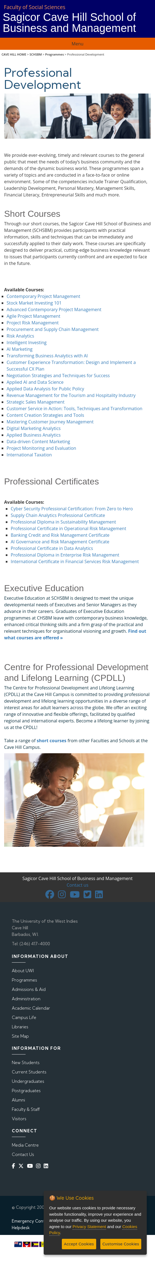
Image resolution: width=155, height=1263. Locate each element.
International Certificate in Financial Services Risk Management (75, 561)
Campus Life (24, 1017)
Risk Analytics (20, 336)
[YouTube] (31, 1166)
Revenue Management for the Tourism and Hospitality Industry (71, 395)
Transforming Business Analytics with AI (47, 356)
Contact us (77, 885)
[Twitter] (22, 1166)
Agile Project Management (33, 316)
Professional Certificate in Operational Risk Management (68, 528)
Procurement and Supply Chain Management (53, 329)
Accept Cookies (79, 1243)
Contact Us (23, 1154)
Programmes (54, 54)
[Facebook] (14, 1166)
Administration (26, 998)
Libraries (20, 1026)
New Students (26, 1062)
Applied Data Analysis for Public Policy (45, 389)
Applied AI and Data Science (35, 382)
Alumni (18, 1100)
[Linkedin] (47, 1166)
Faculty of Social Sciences (34, 7)
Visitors (19, 1118)
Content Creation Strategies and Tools (45, 415)
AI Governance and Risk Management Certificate (60, 542)
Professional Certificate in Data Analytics (52, 548)
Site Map (20, 1036)
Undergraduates (28, 1081)
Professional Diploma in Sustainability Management (63, 522)
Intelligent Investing (27, 342)
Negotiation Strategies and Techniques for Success (58, 375)
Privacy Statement (89, 1226)
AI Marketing (19, 349)
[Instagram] (39, 1166)
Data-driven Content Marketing (38, 442)
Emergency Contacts (32, 1221)
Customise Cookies (121, 1243)
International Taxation (29, 455)
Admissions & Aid (29, 989)
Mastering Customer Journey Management (50, 422)
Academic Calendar (31, 1008)
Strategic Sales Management (36, 402)
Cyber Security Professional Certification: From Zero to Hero (72, 509)
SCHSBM (35, 54)
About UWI (23, 970)
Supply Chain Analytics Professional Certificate (58, 515)
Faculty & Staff (26, 1109)
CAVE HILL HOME (14, 54)
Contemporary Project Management (43, 296)
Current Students (29, 1072)
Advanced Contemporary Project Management (54, 309)
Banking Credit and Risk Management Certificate (60, 535)
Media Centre (25, 1145)
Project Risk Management (33, 323)
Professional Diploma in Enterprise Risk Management (65, 555)
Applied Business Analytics (34, 435)
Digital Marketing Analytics (34, 428)
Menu (78, 44)
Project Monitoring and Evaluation (41, 448)
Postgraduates (26, 1090)
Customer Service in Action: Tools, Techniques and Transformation (74, 409)
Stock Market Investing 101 (34, 303)
